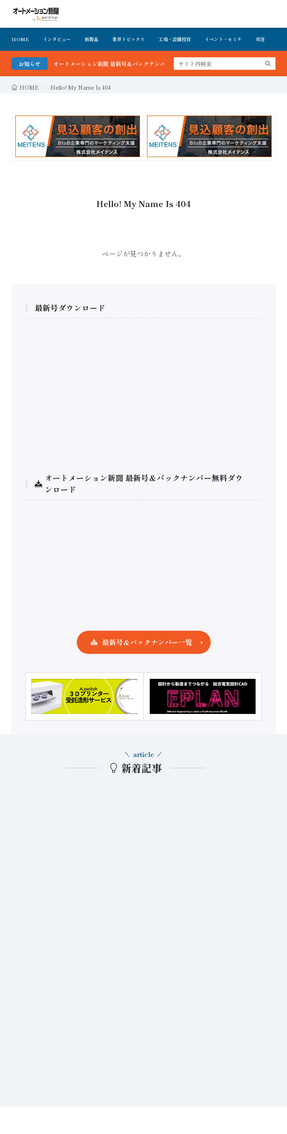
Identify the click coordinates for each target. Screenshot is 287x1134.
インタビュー (57, 39)
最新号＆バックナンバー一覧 (147, 642)
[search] (268, 63)
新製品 (91, 39)
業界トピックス (128, 39)
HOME (20, 39)
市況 (260, 39)
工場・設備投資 (175, 39)
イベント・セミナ (223, 39)
